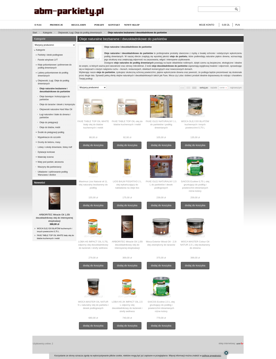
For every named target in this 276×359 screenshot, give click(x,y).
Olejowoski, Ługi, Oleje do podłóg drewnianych (80, 32)
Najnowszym (236, 87)
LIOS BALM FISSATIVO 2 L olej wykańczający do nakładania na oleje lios (127, 184)
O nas (37, 24)
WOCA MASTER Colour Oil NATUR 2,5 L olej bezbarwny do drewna (195, 244)
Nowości (39, 182)
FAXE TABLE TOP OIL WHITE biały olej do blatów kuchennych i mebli (55, 236)
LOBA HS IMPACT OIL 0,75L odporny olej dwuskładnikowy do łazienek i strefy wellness (93, 244)
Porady (99, 24)
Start (35, 32)
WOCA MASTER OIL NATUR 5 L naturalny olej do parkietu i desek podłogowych (93, 304)
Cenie (222, 87)
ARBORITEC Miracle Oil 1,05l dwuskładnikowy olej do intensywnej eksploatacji (54, 217)
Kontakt (114, 24)
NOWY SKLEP (131, 24)
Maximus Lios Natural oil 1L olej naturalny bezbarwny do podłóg (93, 184)
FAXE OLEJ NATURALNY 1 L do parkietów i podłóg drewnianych (161, 124)
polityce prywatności (211, 355)
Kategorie (47, 32)
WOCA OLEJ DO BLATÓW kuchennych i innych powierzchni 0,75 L (54, 230)
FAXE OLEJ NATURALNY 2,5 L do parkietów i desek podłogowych (161, 184)
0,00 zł (226, 24)
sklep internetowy (227, 343)
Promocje (56, 24)
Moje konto (206, 24)
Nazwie (214, 87)
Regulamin (78, 24)
